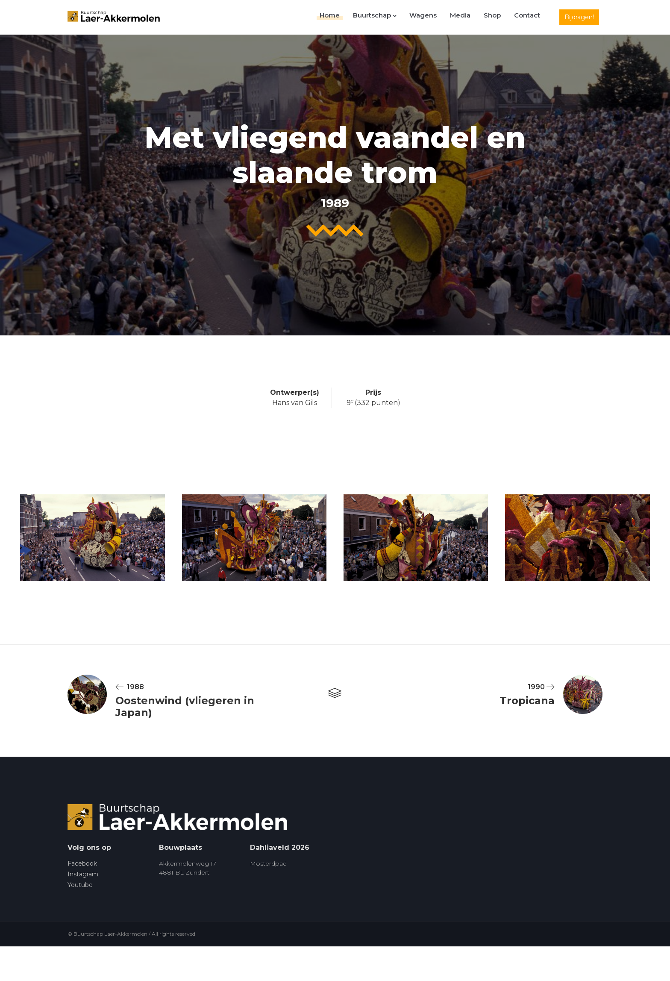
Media (468, 17)
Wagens (435, 17)
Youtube (80, 885)
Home (348, 17)
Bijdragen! (579, 17)
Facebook (82, 864)
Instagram (83, 874)
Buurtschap (389, 17)
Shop (497, 17)
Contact (529, 17)
